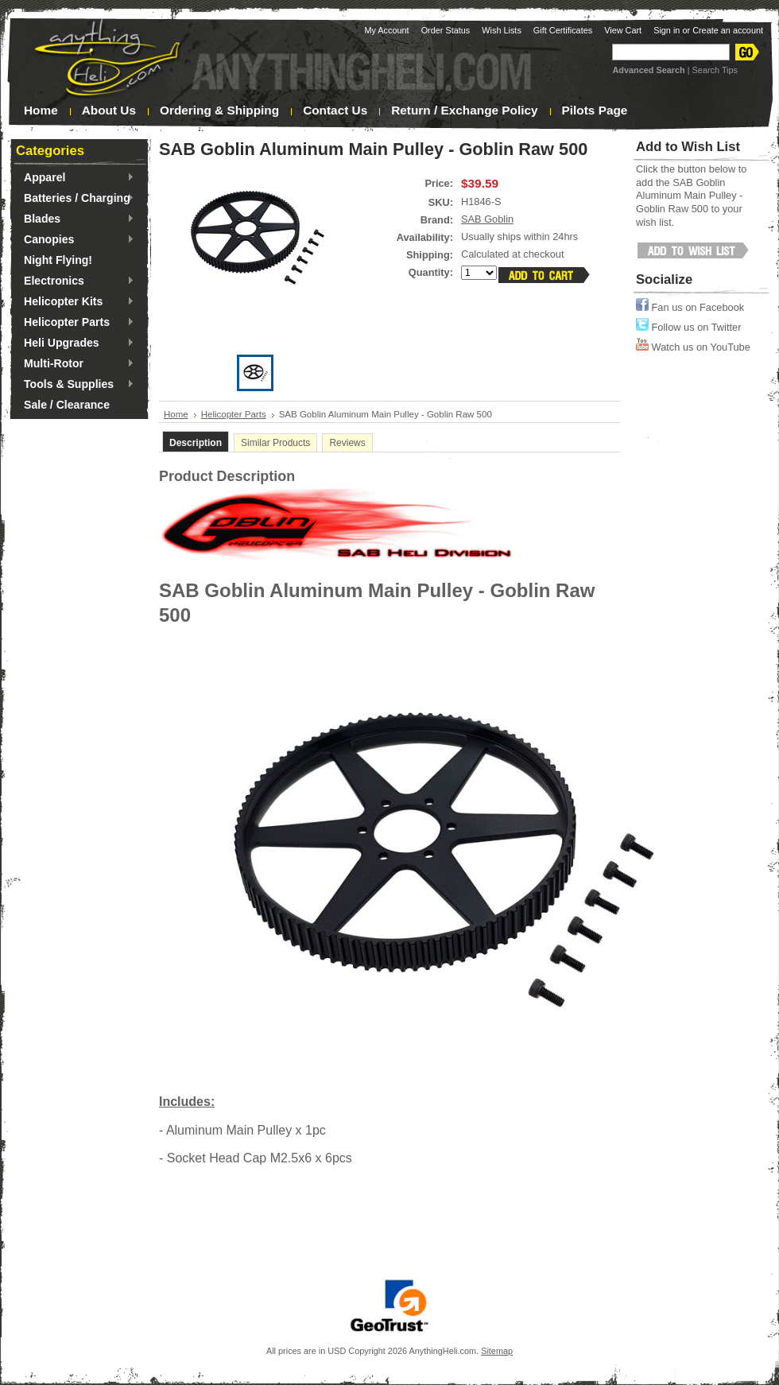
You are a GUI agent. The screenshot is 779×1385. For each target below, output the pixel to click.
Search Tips (715, 70)
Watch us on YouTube (693, 347)
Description (195, 442)
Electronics (75, 281)
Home (176, 414)
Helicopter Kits (75, 302)
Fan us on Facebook (690, 307)
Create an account (727, 30)
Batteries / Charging (75, 199)
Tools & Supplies (75, 385)
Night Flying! (58, 260)
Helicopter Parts (75, 323)
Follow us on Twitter (688, 327)
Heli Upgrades (75, 343)
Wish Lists (501, 30)
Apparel (75, 178)
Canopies (75, 240)
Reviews (347, 442)
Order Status (446, 30)
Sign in (666, 30)
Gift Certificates (562, 30)
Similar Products (275, 442)
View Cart (622, 30)
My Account (386, 30)
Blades (75, 219)
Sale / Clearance (67, 404)
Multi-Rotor (75, 364)
